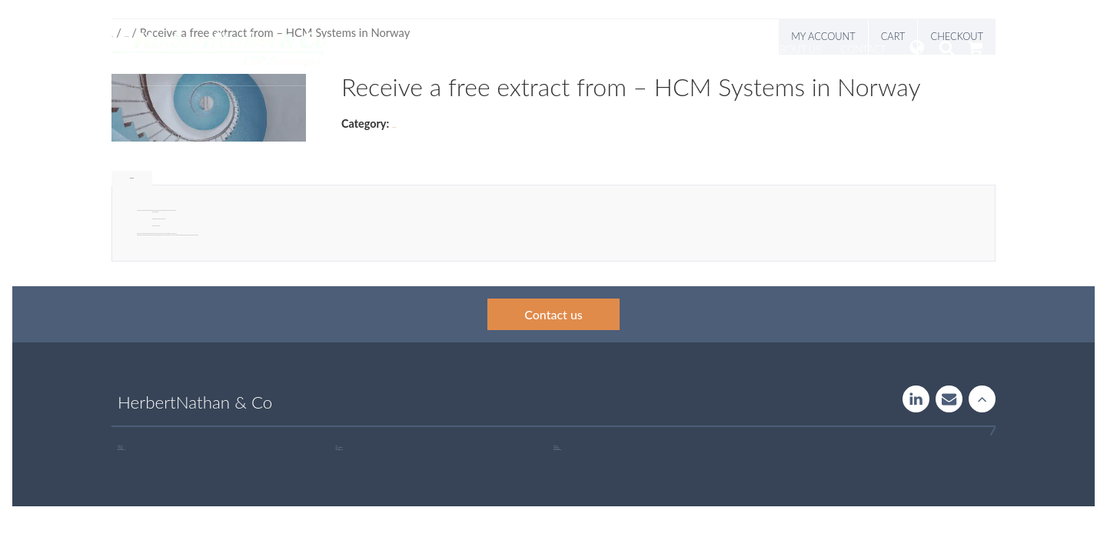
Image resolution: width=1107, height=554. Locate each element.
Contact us (553, 314)
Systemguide (574, 49)
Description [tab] (132, 178)
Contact (863, 49)
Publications (719, 49)
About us (797, 49)
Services (500, 49)
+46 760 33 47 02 (340, 449)
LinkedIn (916, 399)
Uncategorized (394, 127)
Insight (647, 49)
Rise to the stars (982, 399)
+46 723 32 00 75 (558, 449)
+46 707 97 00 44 (123, 449)
